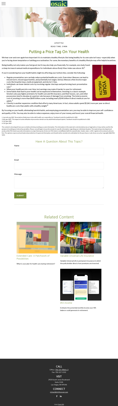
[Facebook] (56, 396)
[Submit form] (20, 195)
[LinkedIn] (60, 396)
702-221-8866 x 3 (61, 370)
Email (16, 160)
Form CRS (61, 404)
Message (18, 174)
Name (16, 145)
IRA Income (66, 303)
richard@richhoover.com (59, 392)
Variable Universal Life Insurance (77, 256)
